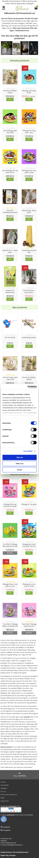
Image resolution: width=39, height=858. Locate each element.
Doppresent (5, 801)
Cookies (3, 782)
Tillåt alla (19, 457)
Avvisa (19, 470)
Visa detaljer (28, 451)
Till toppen (19, 774)
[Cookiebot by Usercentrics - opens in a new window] (28, 387)
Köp (10, 99)
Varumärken (5, 785)
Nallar (2, 798)
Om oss (3, 791)
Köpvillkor (4, 788)
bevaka (10, 553)
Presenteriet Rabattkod (9, 795)
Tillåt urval (19, 463)
